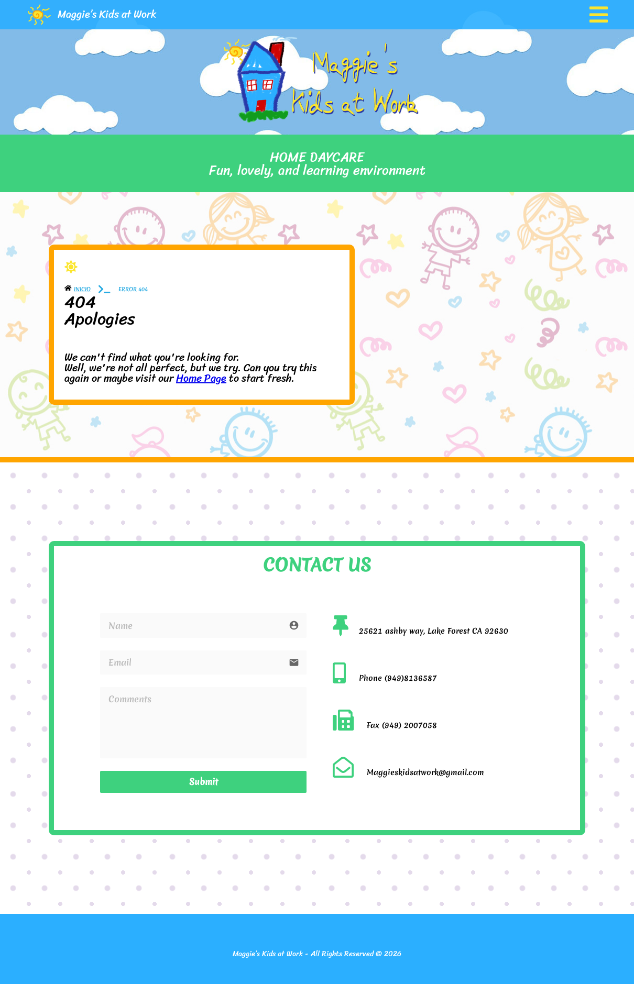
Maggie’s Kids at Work (107, 14)
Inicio (82, 289)
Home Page (201, 378)
